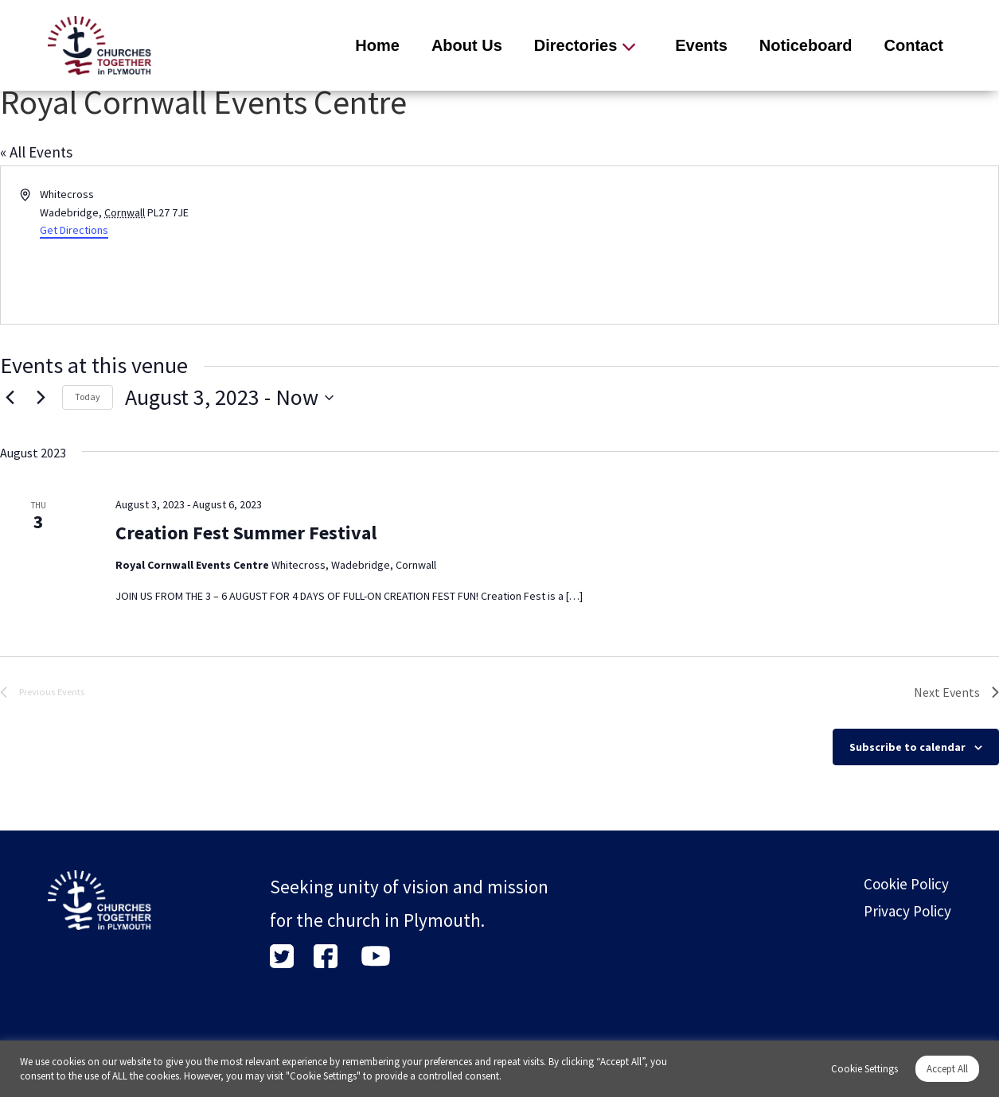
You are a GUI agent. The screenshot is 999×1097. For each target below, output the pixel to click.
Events (701, 45)
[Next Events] (40, 397)
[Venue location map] (748, 245)
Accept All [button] (947, 1069)
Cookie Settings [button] (864, 1069)
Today (87, 397)
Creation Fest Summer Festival (246, 532)
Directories (576, 45)
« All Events (36, 151)
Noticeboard (806, 45)
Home (377, 45)
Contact (913, 45)
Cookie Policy (906, 883)
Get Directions (74, 230)
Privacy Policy (907, 910)
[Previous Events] (9, 397)
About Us (466, 45)
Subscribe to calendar (907, 747)
